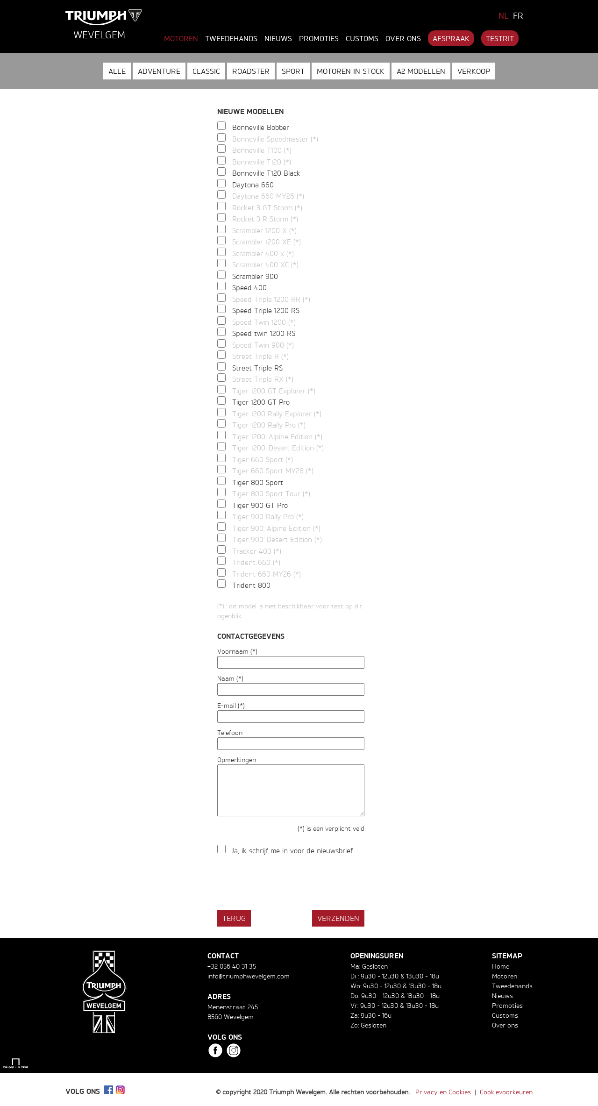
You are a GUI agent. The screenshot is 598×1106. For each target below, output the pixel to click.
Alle (117, 71)
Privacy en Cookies (443, 1092)
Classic (206, 71)
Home (500, 966)
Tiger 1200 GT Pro (261, 402)
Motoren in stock (350, 71)
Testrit (500, 38)
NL (503, 15)
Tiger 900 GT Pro (260, 505)
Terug (234, 918)
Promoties (319, 38)
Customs (362, 38)
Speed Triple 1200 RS (265, 310)
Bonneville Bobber (260, 127)
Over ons (403, 38)
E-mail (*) (231, 705)
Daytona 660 (253, 184)
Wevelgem (99, 35)
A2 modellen (421, 71)
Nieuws (278, 38)
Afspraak (451, 38)
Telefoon (229, 732)
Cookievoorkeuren (506, 1092)
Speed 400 (249, 287)
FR (518, 15)
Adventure (159, 71)
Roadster (251, 71)
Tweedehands (231, 38)
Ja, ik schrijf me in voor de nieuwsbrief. (293, 850)
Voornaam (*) (237, 651)
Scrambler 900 (255, 276)
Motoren (181, 38)
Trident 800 (251, 585)
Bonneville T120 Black (266, 173)
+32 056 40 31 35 (231, 966)
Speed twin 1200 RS (263, 333)
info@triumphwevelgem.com (248, 976)
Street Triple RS (257, 368)
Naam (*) (230, 678)
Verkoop (473, 71)
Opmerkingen (236, 759)
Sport (293, 71)
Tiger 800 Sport (257, 482)
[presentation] (288, 884)
